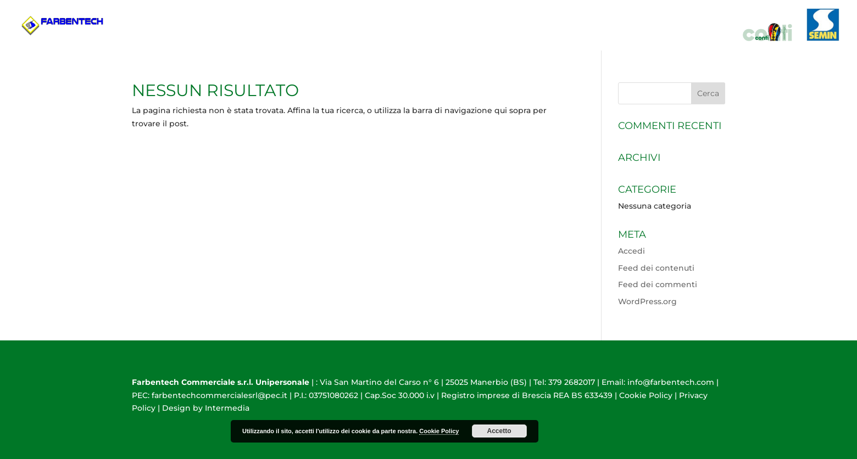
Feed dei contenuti (656, 268)
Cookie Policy (645, 395)
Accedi (631, 251)
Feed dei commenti (657, 284)
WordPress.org (647, 301)
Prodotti (645, 39)
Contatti (709, 39)
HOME (599, 39)
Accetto (499, 431)
